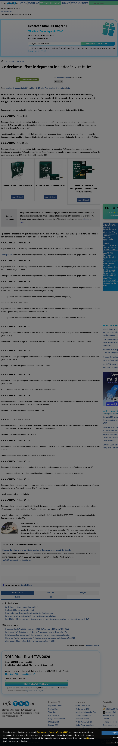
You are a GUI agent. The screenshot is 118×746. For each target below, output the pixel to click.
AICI (87, 738)
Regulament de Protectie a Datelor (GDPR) (52, 732)
